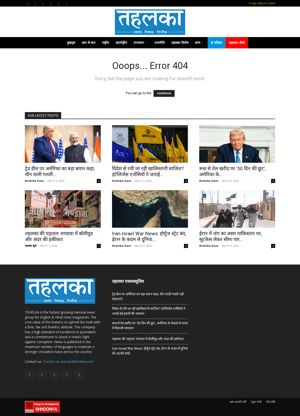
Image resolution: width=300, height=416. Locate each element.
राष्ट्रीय (105, 42)
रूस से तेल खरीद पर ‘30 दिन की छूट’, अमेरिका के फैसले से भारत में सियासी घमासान (150, 325)
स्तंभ (199, 42)
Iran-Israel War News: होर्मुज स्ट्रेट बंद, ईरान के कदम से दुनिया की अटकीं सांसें (150, 351)
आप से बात (88, 42)
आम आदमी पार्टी (237, 402)
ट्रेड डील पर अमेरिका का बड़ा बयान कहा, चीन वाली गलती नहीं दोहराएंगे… (148, 296)
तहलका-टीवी (237, 42)
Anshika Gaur (34, 180)
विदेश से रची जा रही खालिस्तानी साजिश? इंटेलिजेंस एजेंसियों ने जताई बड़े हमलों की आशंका (148, 311)
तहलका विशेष (179, 42)
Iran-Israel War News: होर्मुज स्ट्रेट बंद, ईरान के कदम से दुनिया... (149, 236)
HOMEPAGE (164, 93)
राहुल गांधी (256, 402)
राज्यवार (140, 42)
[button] (28, 3)
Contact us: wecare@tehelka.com (68, 361)
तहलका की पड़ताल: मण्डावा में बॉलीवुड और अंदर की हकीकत (59, 236)
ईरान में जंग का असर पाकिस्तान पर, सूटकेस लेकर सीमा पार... (230, 236)
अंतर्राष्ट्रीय (121, 42)
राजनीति (159, 42)
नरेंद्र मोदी (270, 402)
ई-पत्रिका (216, 42)
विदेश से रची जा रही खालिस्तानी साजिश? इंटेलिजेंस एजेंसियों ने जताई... (148, 171)
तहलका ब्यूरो (31, 245)
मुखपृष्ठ (71, 42)
